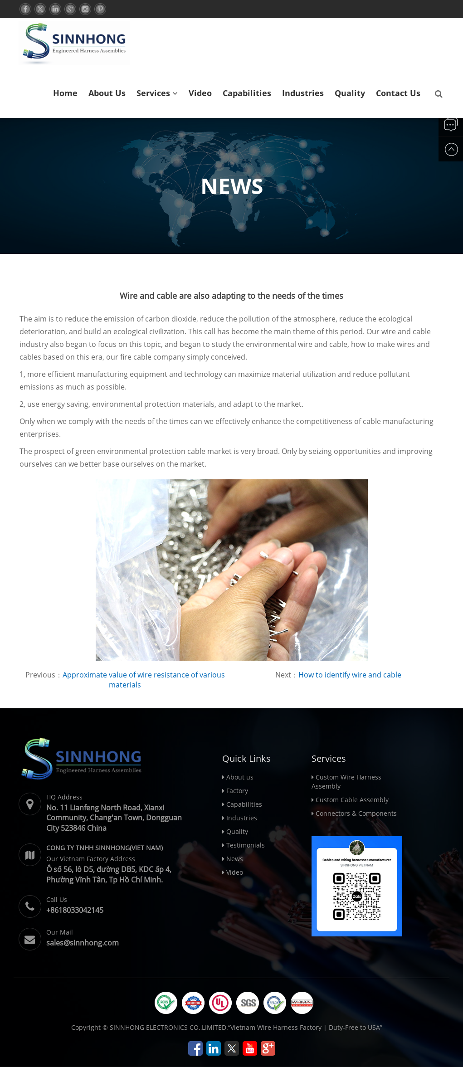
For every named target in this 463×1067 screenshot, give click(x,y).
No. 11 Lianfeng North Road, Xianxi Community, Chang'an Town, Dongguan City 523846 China (114, 818)
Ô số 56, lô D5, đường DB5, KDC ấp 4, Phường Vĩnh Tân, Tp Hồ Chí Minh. (108, 874)
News (234, 858)
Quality (350, 93)
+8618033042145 (74, 910)
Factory (237, 790)
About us (107, 93)
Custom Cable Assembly (352, 799)
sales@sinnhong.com (82, 943)
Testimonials (245, 845)
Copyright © (89, 1027)
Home (65, 93)
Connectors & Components (356, 813)
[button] (175, 93)
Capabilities (247, 93)
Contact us (398, 93)
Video (200, 93)
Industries (303, 93)
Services (157, 93)
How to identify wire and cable (349, 675)
